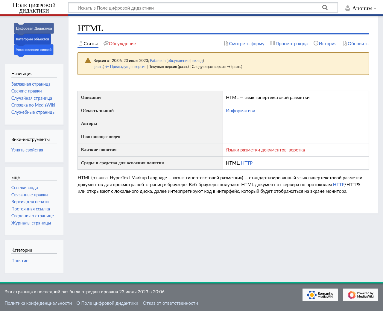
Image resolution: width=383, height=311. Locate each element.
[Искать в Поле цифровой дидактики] (203, 7)
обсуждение (178, 60)
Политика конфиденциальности (38, 303)
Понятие (19, 260)
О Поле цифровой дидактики (107, 303)
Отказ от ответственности (170, 303)
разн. (99, 66)
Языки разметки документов (256, 149)
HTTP (247, 163)
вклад (197, 60)
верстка (297, 149)
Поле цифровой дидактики (34, 7)
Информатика (240, 110)
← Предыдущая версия (125, 66)
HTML (232, 163)
